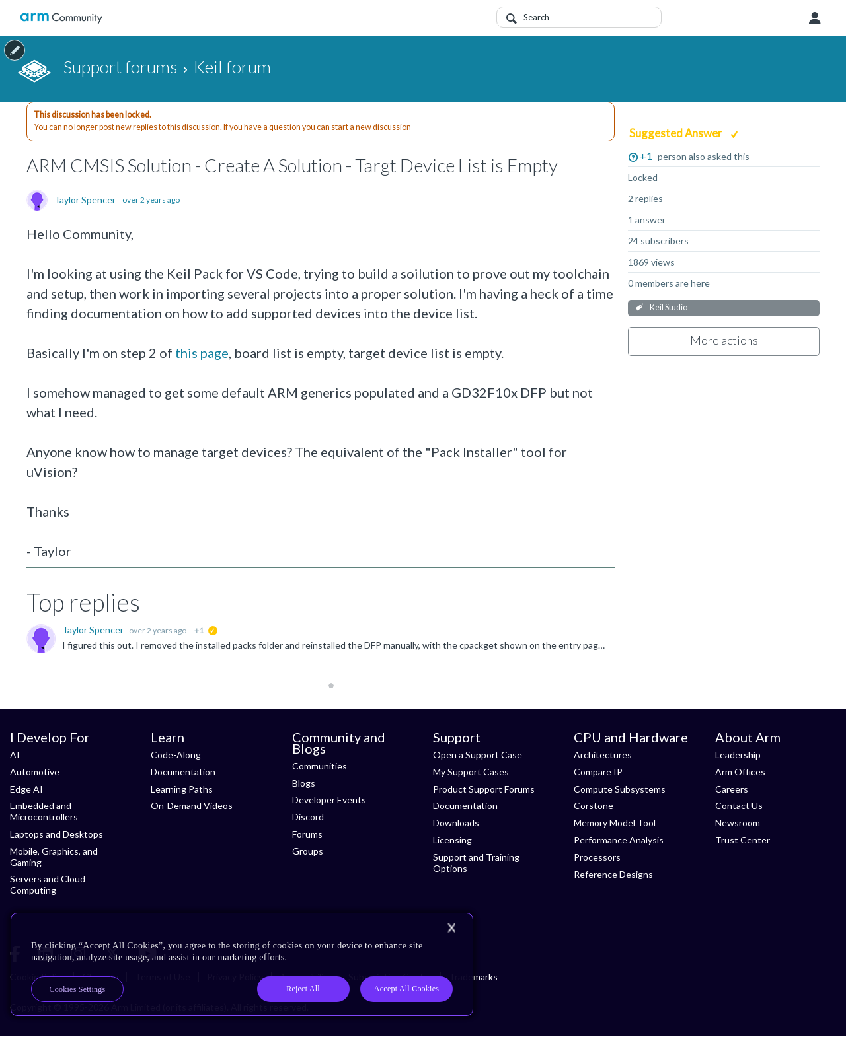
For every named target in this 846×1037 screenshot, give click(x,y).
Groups (307, 851)
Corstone (593, 805)
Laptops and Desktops (56, 834)
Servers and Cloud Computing (47, 884)
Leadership (738, 754)
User (815, 18)
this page (202, 353)
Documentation (183, 771)
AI (15, 754)
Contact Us (739, 805)
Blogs (303, 783)
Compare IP (598, 771)
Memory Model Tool (615, 822)
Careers (731, 789)
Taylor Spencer (85, 200)
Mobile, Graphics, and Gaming (54, 856)
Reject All (303, 988)
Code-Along (176, 754)
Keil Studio (668, 307)
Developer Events (329, 799)
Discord (308, 816)
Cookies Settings (78, 989)
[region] (242, 964)
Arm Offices (740, 771)
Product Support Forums (484, 789)
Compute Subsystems (620, 789)
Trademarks (473, 976)
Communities (319, 765)
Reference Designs (613, 874)
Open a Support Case (477, 754)
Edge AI (26, 789)
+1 (646, 155)
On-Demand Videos (192, 805)
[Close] (451, 928)
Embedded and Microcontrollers (44, 811)
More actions (724, 340)
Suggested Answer (676, 133)
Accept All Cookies (406, 988)
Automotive (34, 771)
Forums (307, 834)
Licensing (452, 839)
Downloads (456, 822)
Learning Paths (182, 789)
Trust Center (742, 839)
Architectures (603, 754)
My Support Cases (471, 771)
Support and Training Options (476, 862)
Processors (597, 857)
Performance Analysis (619, 839)
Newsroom (737, 822)
